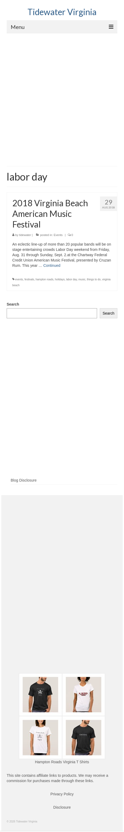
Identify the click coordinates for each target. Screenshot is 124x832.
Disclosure (62, 807)
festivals (29, 279)
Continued (51, 265)
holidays (60, 279)
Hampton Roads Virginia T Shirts (62, 762)
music (81, 279)
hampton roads (45, 279)
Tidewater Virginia (62, 12)
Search (13, 304)
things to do (94, 279)
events (19, 279)
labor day (71, 279)
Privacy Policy (62, 794)
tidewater (25, 235)
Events (58, 235)
